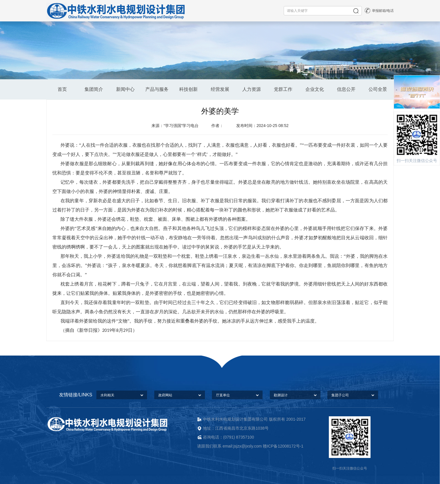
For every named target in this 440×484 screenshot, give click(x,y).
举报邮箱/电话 (383, 11)
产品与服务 (156, 89)
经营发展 (220, 89)
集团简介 (94, 89)
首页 (62, 89)
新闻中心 (125, 89)
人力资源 (251, 89)
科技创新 (188, 89)
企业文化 (314, 89)
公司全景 (377, 89)
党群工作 (283, 89)
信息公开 (346, 89)
